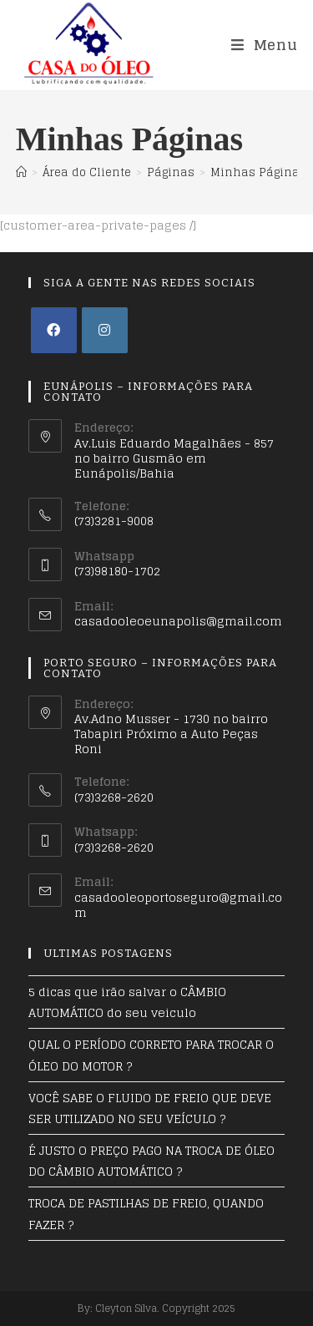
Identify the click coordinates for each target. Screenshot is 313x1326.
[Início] (21, 172)
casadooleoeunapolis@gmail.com (178, 620)
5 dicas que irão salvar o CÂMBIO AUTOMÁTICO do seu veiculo (127, 1002)
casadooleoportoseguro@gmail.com (178, 905)
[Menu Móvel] (264, 45)
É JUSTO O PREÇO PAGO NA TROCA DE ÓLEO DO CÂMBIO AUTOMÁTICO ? (151, 1161)
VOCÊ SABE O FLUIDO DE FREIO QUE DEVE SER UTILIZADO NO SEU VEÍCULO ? (149, 1108)
